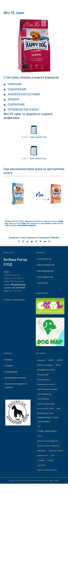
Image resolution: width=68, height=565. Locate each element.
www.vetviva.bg (44, 258)
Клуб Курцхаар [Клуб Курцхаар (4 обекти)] (43, 399)
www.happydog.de (45, 271)
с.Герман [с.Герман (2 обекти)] (40, 460)
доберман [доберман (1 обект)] (41, 450)
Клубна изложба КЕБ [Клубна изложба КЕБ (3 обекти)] (45, 404)
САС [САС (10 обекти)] (38, 426)
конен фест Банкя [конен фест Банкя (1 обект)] (55, 450)
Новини (9, 359)
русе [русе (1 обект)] (53, 455)
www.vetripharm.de (45, 264)
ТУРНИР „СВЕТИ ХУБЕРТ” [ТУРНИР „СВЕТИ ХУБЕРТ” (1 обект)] (47, 431)
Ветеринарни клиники (15, 377)
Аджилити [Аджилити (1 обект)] (41, 360)
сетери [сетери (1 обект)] (50, 460)
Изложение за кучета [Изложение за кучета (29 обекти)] (46, 384)
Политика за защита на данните (16, 385)
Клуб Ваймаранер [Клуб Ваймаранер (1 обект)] (44, 394)
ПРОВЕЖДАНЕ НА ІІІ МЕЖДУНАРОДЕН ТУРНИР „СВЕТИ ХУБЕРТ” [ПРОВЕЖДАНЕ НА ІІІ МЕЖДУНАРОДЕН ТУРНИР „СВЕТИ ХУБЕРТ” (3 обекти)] (48, 417)
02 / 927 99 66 (19, 288)
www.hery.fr (42, 283)
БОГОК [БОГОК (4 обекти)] (59, 360)
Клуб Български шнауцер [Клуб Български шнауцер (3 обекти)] (47, 389)
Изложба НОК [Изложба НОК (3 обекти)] (42, 375)
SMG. (51, 480)
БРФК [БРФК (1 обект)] (58, 365)
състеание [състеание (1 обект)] (41, 465)
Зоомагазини (11, 371)
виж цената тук (38, 136)
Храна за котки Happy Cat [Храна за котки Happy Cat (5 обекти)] (47, 441)
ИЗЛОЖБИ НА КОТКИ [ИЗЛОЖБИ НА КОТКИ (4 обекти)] (45, 370)
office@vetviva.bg (17, 284)
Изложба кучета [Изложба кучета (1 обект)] (43, 379)
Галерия (9, 365)
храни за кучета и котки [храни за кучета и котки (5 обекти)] (47, 470)
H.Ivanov (56, 480)
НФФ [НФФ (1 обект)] (58, 408)
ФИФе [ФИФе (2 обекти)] (39, 436)
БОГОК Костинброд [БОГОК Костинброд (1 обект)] (45, 365)
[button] (34, 84)
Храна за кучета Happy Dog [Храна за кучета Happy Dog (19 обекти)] (48, 446)
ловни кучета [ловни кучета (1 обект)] (42, 455)
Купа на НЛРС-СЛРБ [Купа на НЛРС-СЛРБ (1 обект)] (45, 408)
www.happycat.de (45, 277)
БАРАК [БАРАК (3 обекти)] (51, 360)
